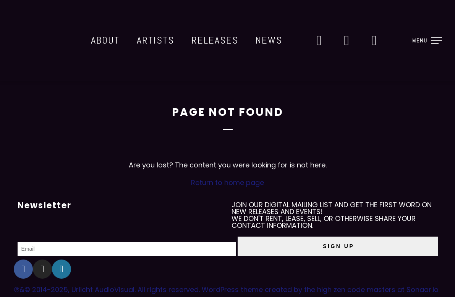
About (105, 40)
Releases (214, 40)
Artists (155, 40)
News (269, 40)
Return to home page (227, 182)
